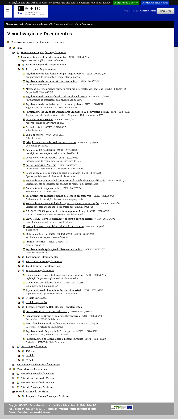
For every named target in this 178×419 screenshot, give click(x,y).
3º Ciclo (30, 360)
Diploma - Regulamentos (40, 270)
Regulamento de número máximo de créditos (51, 81)
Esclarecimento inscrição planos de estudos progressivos (59, 195)
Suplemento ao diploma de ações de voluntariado (54, 290)
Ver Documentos (57, 24)
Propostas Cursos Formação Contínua (47, 396)
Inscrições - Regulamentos (41, 69)
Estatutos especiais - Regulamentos (46, 64)
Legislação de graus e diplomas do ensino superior (55, 274)
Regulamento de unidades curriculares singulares (54, 104)
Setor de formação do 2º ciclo (37, 378)
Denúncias (22, 412)
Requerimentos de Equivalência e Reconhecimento (54, 338)
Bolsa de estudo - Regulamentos (44, 261)
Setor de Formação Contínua (37, 387)
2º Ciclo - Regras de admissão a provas (38, 364)
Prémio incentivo (35, 241)
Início (21, 24)
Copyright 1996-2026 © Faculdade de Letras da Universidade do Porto (40, 405)
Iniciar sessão (165, 10)
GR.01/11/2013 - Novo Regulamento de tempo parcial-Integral (59, 218)
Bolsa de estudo (34, 127)
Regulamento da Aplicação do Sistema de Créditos (54, 249)
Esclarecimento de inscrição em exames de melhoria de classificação (65, 180)
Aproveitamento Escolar (39, 119)
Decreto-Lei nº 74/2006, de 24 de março (47, 311)
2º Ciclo (30, 355)
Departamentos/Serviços (37, 24)
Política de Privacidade (58, 408)
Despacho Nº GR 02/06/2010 (41, 165)
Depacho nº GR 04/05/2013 (40, 150)
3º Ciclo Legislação (36, 297)
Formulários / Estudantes (32, 369)
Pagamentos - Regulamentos (42, 256)
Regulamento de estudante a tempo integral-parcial (55, 73)
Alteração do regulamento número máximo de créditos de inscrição (64, 88)
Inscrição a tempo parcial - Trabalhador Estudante (55, 226)
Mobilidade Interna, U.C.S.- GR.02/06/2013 (49, 234)
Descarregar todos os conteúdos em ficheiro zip (38, 42)
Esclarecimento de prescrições (43, 188)
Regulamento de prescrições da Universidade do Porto (56, 96)
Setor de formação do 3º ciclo (37, 382)
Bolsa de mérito (35, 134)
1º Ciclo (30, 351)
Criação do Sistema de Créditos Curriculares (51, 142)
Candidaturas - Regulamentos (43, 265)
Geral (20, 47)
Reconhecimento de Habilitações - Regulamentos (54, 306)
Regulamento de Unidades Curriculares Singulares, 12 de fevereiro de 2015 (67, 111)
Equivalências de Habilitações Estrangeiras (50, 323)
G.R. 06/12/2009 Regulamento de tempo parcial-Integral (57, 211)
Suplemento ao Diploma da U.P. (44, 282)
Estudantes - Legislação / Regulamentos (43, 52)
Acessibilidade (78, 405)
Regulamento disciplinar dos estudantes (43, 56)
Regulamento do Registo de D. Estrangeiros (50, 331)
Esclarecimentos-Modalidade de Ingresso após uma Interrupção (62, 203)
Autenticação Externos (148, 11)
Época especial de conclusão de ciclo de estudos (53, 172)
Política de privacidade (155, 2)
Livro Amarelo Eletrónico (39, 412)
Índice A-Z (91, 405)
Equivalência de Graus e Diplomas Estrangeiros (53, 315)
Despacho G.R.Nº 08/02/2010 (41, 157)
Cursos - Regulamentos (34, 346)
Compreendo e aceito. (126, 2)
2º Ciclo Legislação (36, 302)
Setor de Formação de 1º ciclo (37, 373)
